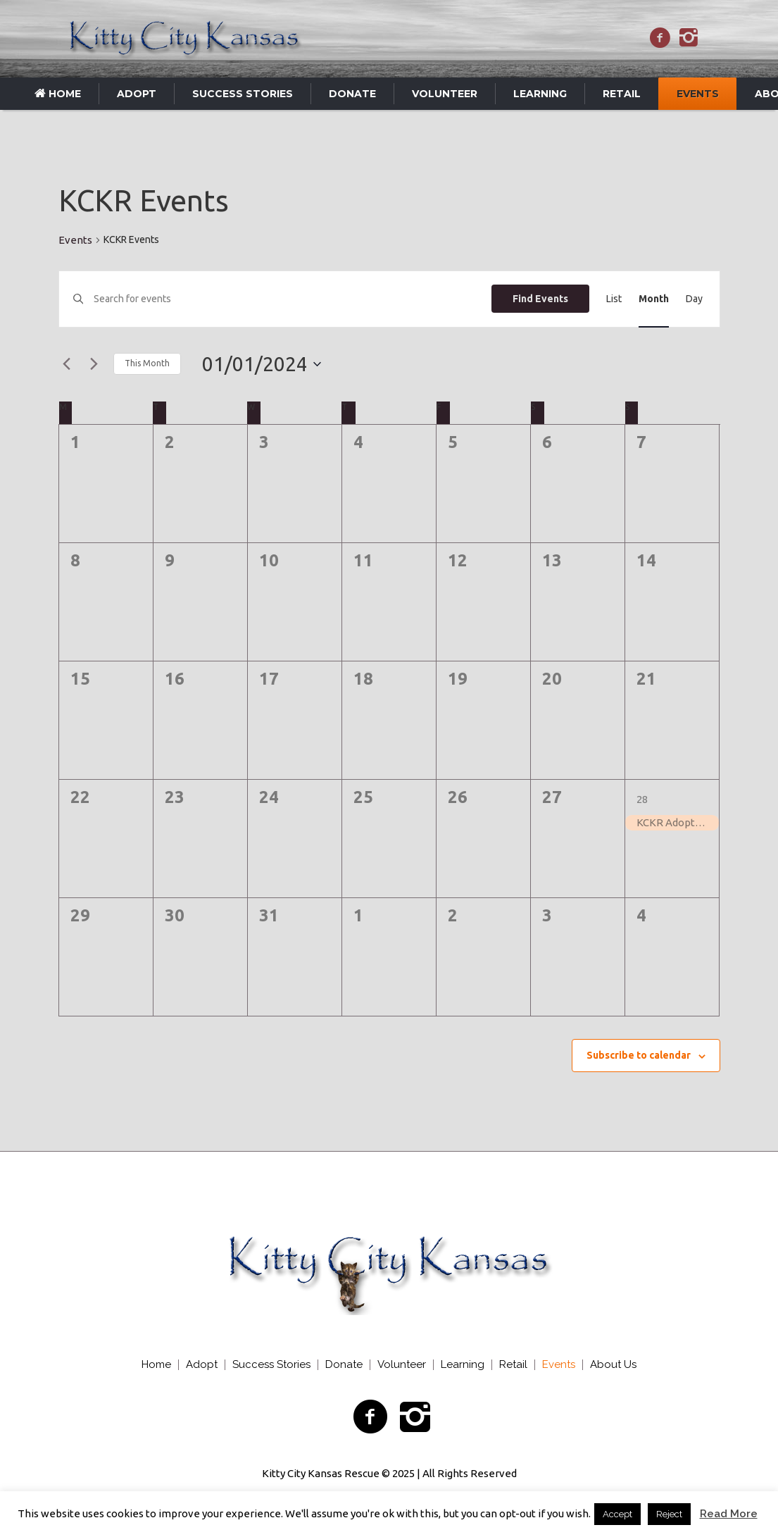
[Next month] (94, 364)
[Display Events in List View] (614, 299)
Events (75, 240)
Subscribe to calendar (638, 1055)
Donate (344, 1364)
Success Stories (271, 1364)
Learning (462, 1364)
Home (156, 1364)
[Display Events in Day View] (694, 299)
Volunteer (401, 1364)
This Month (147, 363)
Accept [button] (617, 1514)
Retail (513, 1364)
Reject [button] (669, 1514)
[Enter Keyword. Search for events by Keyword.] (292, 299)
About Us (613, 1364)
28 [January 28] (642, 799)
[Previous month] (66, 364)
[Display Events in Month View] (654, 299)
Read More (729, 1513)
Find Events (540, 298)
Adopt (202, 1364)
